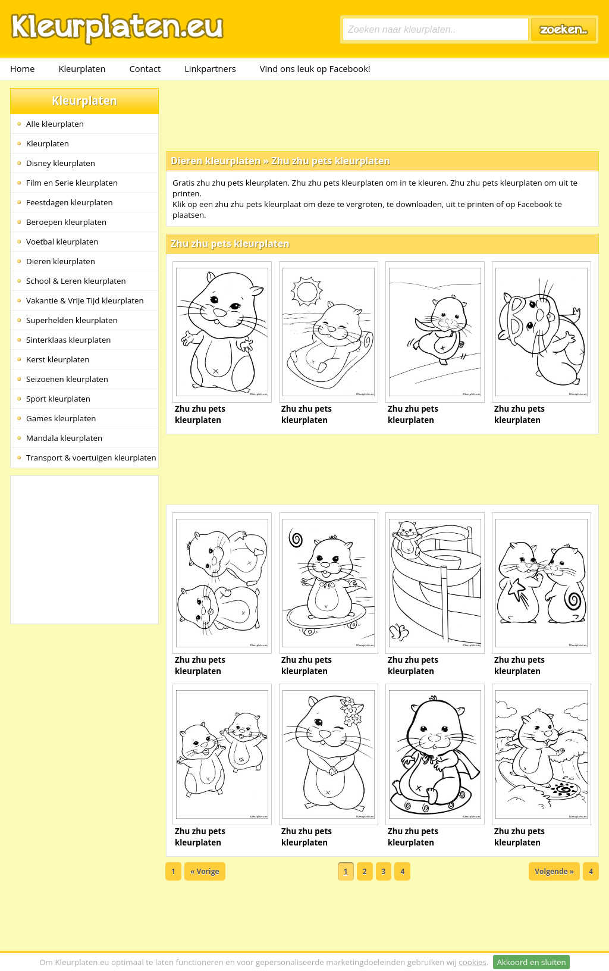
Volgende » (554, 871)
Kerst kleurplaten (57, 359)
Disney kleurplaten (60, 163)
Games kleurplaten (61, 418)
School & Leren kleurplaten (76, 280)
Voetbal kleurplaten (62, 241)
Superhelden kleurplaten (72, 320)
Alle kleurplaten (55, 123)
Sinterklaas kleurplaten (68, 339)
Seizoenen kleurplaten (67, 379)
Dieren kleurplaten (60, 261)
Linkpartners (210, 68)
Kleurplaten (81, 68)
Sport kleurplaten (58, 398)
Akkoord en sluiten (531, 962)
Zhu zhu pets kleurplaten (330, 160)
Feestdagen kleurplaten (69, 202)
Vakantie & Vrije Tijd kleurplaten (85, 300)
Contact (145, 68)
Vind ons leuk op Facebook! (315, 68)
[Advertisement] (382, 115)
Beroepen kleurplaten (66, 222)
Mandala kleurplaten (64, 438)
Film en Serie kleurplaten (72, 182)
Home (22, 68)
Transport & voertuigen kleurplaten (91, 457)
